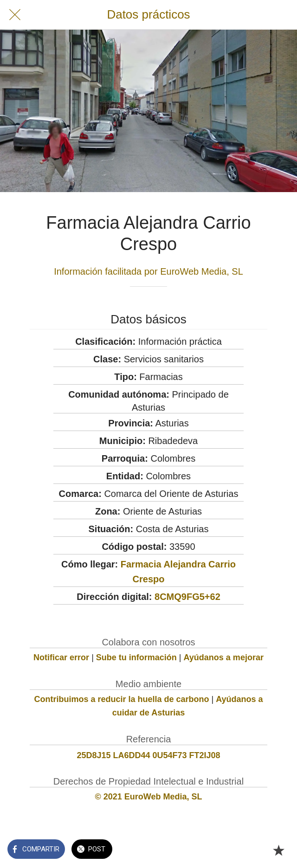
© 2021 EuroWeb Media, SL (148, 796)
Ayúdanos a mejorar (224, 657)
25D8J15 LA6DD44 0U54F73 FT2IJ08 (148, 755)
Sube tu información (136, 657)
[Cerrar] (14, 14)
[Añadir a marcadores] (278, 850)
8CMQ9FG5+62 (187, 597)
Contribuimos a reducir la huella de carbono (121, 699)
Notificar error (61, 657)
